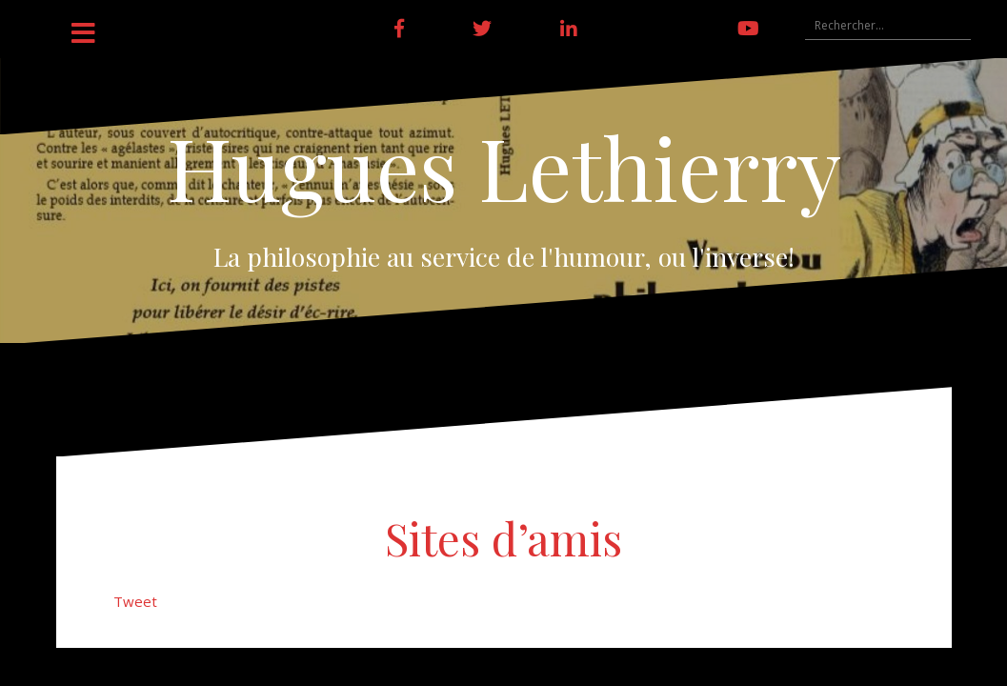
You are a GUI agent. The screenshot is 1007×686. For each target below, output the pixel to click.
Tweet (135, 601)
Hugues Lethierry (504, 167)
